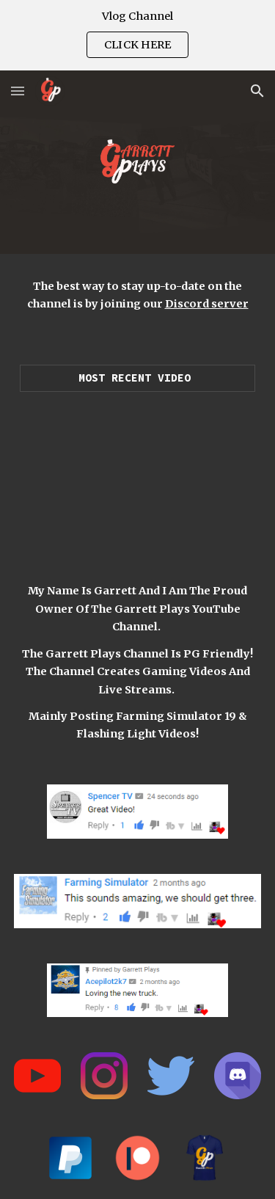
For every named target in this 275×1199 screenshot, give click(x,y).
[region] (137, 35)
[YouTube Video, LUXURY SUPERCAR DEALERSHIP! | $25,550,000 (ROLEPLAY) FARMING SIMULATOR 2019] (138, 471)
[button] (17, 90)
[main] (138, 295)
